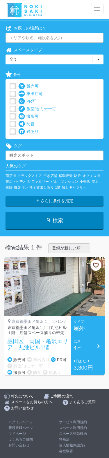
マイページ (17, 434)
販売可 (28, 86)
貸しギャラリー (74, 187)
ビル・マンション (64, 182)
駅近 (77, 176)
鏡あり (28, 131)
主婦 (9, 187)
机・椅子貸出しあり (38, 187)
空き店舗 (50, 176)
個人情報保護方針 (73, 445)
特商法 (64, 439)
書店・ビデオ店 (18, 182)
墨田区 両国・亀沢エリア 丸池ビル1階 (37, 344)
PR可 (27, 101)
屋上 (95, 182)
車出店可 (30, 94)
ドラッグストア (29, 176)
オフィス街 (91, 176)
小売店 (85, 182)
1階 (58, 187)
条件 (13, 74)
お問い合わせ (18, 445)
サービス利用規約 (73, 422)
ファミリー (40, 182)
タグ (14, 146)
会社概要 (66, 451)
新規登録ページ (20, 428)
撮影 (17, 187)
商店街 (11, 176)
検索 (54, 220)
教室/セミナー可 (37, 109)
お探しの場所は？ (26, 28)
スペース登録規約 (73, 434)
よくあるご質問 (20, 439)
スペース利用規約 (73, 428)
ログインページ (20, 422)
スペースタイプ (24, 50)
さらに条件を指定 (55, 200)
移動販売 (66, 176)
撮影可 (28, 116)
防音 (26, 124)
